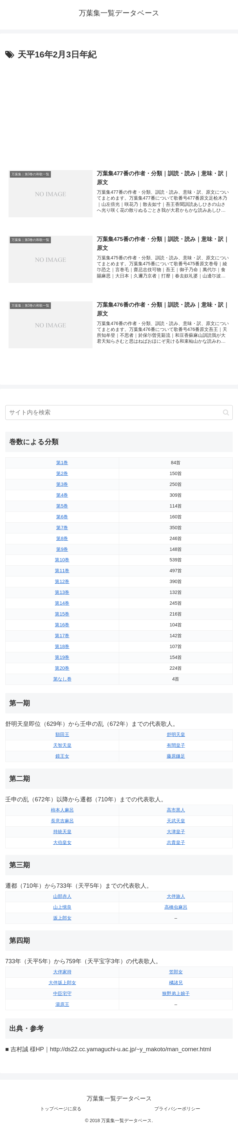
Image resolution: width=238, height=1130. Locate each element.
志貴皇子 (176, 842)
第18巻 (62, 646)
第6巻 (62, 516)
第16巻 (62, 624)
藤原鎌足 (176, 756)
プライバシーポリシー (177, 1108)
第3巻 (62, 484)
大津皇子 (176, 831)
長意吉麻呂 (62, 820)
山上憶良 (62, 907)
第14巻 (62, 603)
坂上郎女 (62, 918)
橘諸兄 (176, 982)
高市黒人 (176, 810)
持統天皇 (62, 831)
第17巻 (62, 635)
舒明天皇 (176, 734)
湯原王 (62, 1004)
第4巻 (62, 495)
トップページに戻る (60, 1108)
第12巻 (62, 581)
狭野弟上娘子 (176, 993)
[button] (226, 412)
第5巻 (62, 506)
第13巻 (62, 592)
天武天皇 (176, 820)
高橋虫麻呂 (175, 907)
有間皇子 (176, 745)
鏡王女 (62, 756)
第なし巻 (62, 679)
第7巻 (62, 527)
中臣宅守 (62, 993)
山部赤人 (62, 896)
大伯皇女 (62, 842)
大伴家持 (62, 971)
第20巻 (62, 668)
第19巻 (62, 657)
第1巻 (62, 462)
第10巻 (62, 559)
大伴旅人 (176, 896)
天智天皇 (62, 745)
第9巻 (62, 549)
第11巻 (62, 570)
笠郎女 (176, 971)
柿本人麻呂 (62, 810)
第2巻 (62, 473)
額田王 (62, 734)
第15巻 (62, 614)
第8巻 (62, 538)
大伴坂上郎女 (62, 982)
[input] (119, 412)
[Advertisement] (119, 111)
